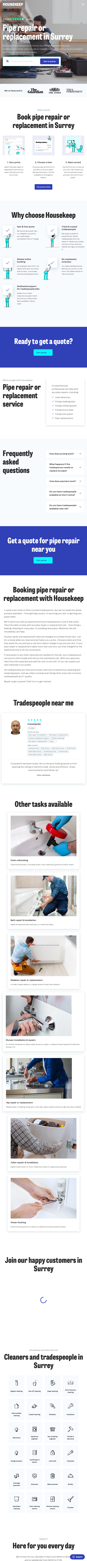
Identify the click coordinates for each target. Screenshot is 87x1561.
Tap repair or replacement (38, 741)
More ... (52, 741)
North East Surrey (58, 748)
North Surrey (71, 748)
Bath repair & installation (37, 735)
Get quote (43, 352)
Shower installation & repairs (39, 738)
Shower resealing (58, 738)
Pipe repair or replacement (58, 735)
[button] (65, 453)
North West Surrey (35, 751)
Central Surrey (34, 748)
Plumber (32, 728)
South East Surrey (50, 751)
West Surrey (48, 755)
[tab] (65, 454)
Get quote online (43, 187)
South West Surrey (35, 755)
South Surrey (63, 751)
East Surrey (45, 748)
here (34, 681)
